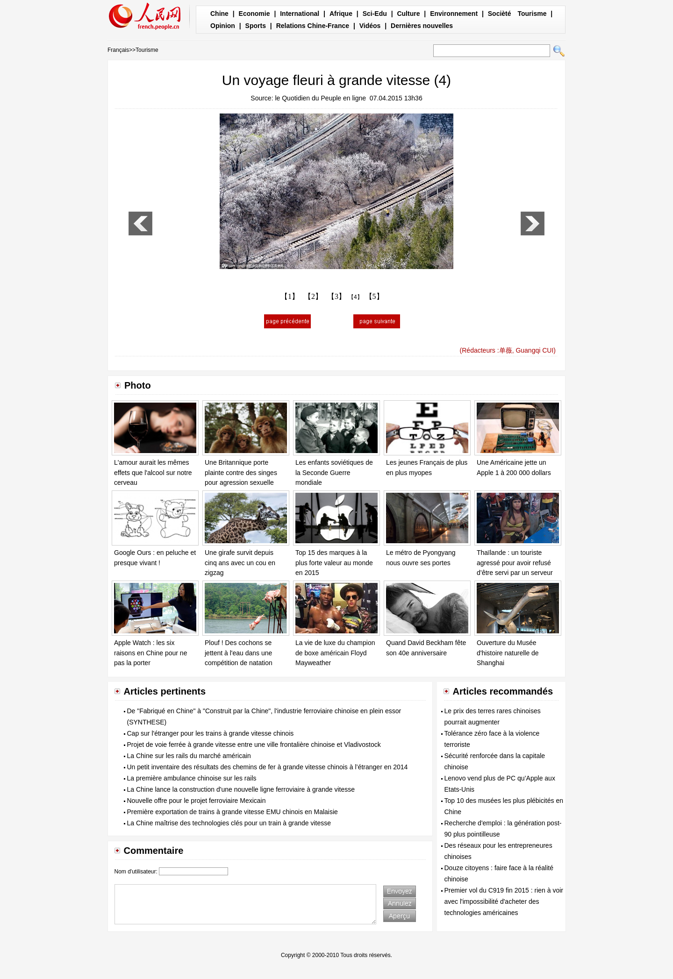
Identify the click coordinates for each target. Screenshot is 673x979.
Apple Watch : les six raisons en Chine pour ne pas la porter (150, 653)
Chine (219, 13)
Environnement (454, 13)
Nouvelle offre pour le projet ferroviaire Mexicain (196, 800)
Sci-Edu (375, 13)
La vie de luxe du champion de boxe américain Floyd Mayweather (335, 653)
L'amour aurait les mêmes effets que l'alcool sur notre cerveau (153, 472)
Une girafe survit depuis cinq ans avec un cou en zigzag (240, 562)
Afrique (340, 13)
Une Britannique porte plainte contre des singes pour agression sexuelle (241, 472)
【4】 (355, 297)
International (299, 13)
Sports (255, 25)
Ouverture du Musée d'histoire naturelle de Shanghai (508, 653)
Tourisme (531, 13)
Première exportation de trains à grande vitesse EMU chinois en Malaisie (232, 812)
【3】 (336, 296)
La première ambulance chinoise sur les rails (192, 778)
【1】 (289, 296)
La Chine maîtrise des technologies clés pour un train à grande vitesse (229, 823)
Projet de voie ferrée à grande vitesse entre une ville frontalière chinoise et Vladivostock (254, 744)
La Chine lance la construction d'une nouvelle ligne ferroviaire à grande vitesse (241, 789)
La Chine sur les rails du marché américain (189, 755)
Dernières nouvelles (422, 25)
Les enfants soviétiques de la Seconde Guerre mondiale (334, 472)
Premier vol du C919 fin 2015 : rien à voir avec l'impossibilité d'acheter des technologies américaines (503, 901)
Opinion (222, 25)
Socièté (499, 13)
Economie (254, 13)
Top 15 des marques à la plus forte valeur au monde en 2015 (334, 562)
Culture (408, 13)
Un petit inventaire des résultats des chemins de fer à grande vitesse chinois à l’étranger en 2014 (267, 767)
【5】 (374, 296)
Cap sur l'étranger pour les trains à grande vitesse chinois (210, 733)
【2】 (313, 296)
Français (118, 50)
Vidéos (370, 25)
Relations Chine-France (312, 25)
